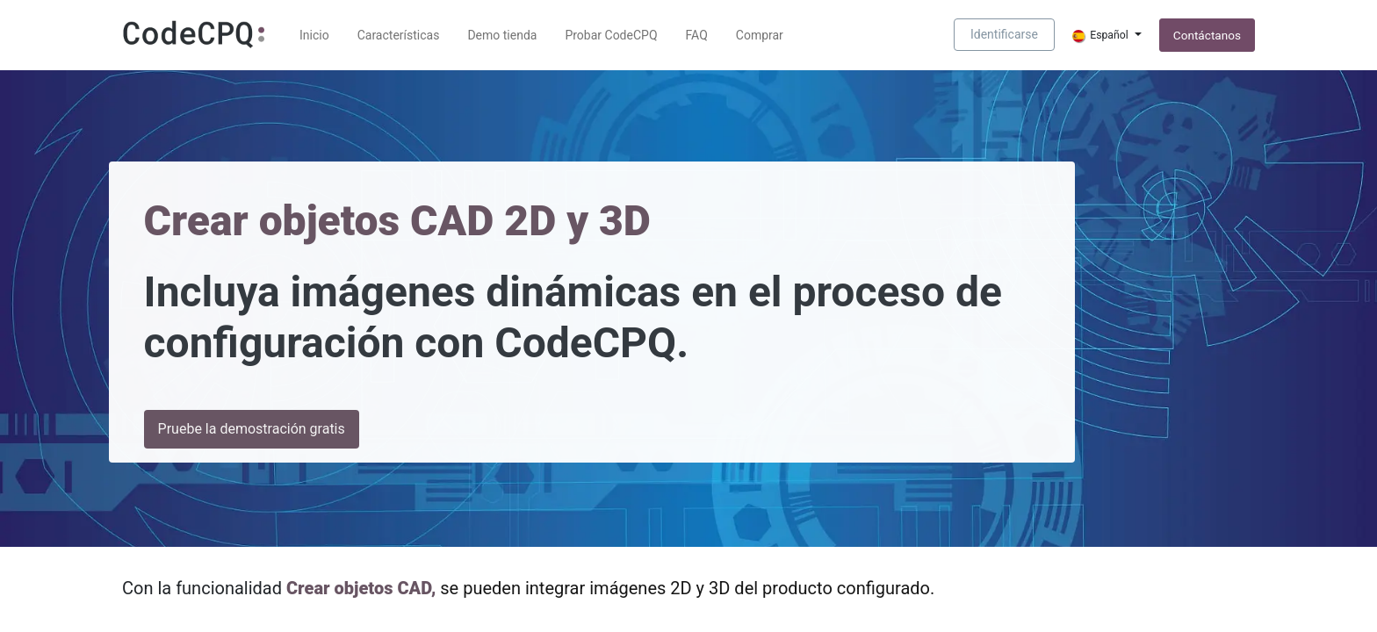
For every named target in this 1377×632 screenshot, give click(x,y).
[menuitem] (314, 35)
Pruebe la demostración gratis (251, 428)
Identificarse (1004, 34)
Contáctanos (1207, 35)
